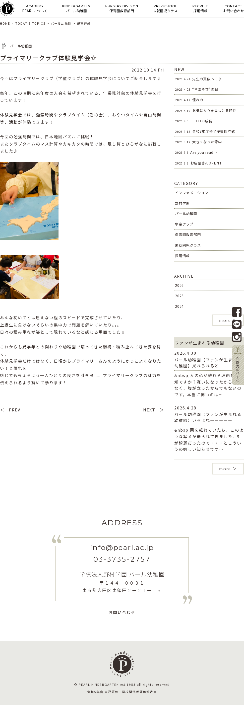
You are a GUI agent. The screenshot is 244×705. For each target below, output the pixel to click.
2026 (179, 285)
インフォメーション (191, 192)
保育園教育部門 (188, 234)
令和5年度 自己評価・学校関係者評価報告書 (122, 692)
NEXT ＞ (153, 410)
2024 (179, 306)
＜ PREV (10, 410)
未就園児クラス (188, 245)
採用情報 (182, 255)
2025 (179, 295)
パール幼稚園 (186, 213)
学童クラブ (184, 224)
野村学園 (182, 203)
